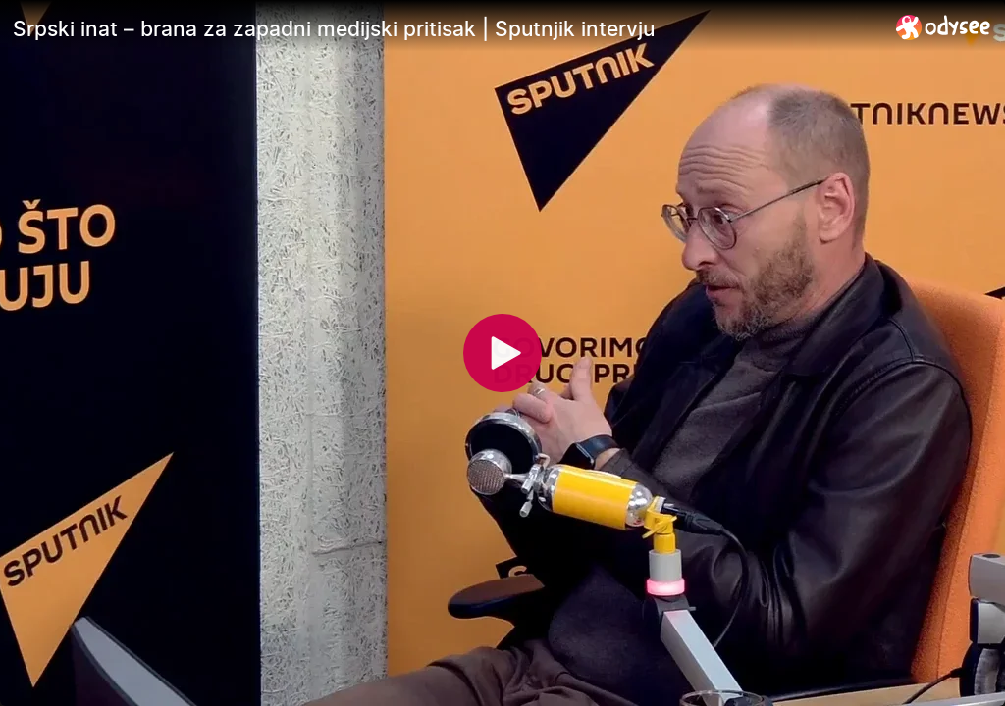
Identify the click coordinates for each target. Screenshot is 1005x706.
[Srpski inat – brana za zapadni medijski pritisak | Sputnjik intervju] (446, 28)
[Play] (502, 353)
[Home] (943, 27)
